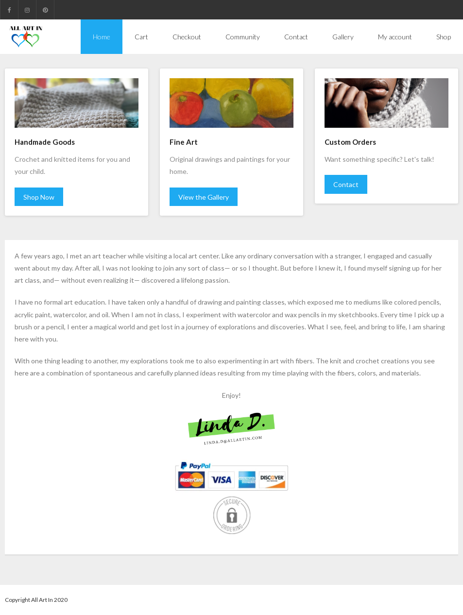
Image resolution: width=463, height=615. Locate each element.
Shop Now (38, 197)
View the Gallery (203, 197)
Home (101, 37)
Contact (346, 184)
